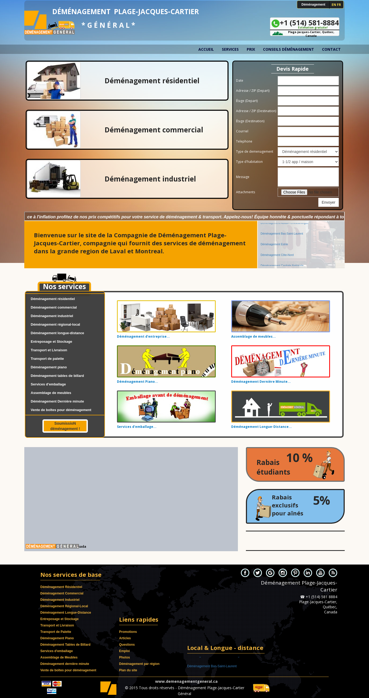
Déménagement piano (49, 367)
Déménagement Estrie (274, 241)
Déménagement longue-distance (57, 333)
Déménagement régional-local (55, 324)
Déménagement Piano (57, 638)
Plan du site (128, 670)
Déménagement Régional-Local (64, 606)
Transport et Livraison (49, 350)
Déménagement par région (139, 664)
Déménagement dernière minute (64, 664)
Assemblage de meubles (51, 393)
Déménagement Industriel (60, 600)
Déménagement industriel (52, 316)
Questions (127, 644)
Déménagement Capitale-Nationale (282, 262)
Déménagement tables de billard (57, 376)
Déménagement (313, 4)
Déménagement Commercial (61, 593)
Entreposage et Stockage (51, 342)
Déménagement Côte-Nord (277, 251)
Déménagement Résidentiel (61, 587)
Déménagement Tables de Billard (65, 644)
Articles (125, 638)
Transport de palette (47, 359)
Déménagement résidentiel (53, 299)
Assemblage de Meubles (58, 657)
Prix (251, 49)
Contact (331, 49)
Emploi (124, 651)
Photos (124, 657)
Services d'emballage (48, 384)
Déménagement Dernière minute (57, 401)
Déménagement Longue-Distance (65, 612)
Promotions (128, 632)
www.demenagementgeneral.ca (186, 681)
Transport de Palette (55, 632)
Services (230, 49)
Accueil (206, 49)
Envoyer (328, 202)
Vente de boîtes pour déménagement (61, 410)
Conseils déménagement (288, 49)
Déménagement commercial (54, 307)
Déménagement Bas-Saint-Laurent (282, 230)
